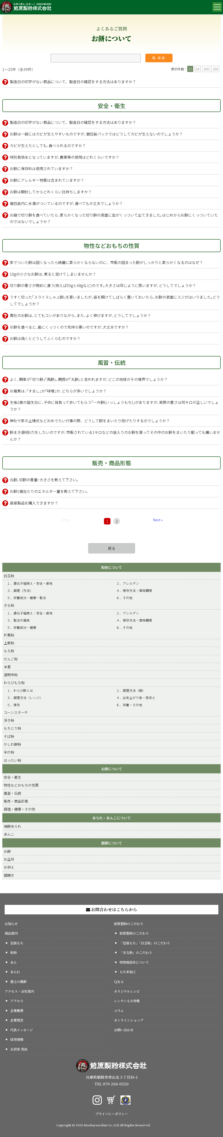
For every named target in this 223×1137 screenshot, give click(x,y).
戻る (111, 548)
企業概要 (16, 1010)
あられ (15, 971)
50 (198, 68)
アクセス (16, 1000)
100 (206, 68)
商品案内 (11, 933)
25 (190, 68)
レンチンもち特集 (127, 1000)
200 (215, 68)
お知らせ (11, 923)
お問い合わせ (123, 1029)
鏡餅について (111, 842)
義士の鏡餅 (18, 981)
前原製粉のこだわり (128, 923)
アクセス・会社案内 (19, 991)
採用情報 (16, 1039)
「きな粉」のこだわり (136, 952)
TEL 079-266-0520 (111, 1084)
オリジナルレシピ (127, 991)
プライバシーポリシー (111, 1113)
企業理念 (16, 1020)
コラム (119, 1010)
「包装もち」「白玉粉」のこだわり (145, 942)
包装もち (16, 942)
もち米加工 (128, 971)
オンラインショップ (128, 1020)
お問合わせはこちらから (111, 909)
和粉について (111, 567)
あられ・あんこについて (111, 817)
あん (13, 962)
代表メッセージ (21, 1029)
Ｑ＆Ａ (119, 981)
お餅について (111, 768)
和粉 (13, 952)
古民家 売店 (18, 1049)
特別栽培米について (134, 962)
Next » (158, 519)
